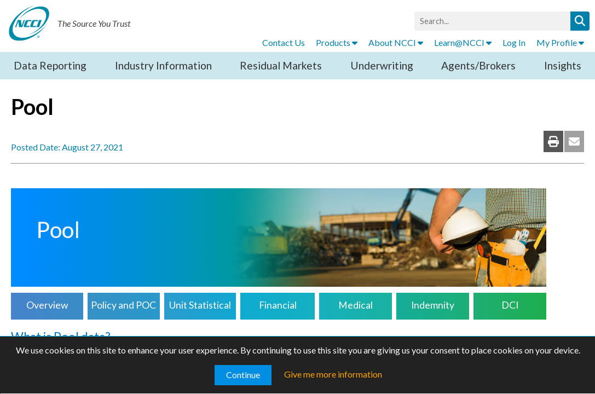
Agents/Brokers (478, 65)
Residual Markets (281, 65)
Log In (513, 42)
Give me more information (333, 374)
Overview (47, 305)
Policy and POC (123, 305)
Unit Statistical (200, 305)
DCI (509, 305)
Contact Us (283, 42)
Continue (243, 374)
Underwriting (381, 65)
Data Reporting (50, 65)
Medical (355, 305)
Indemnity (432, 305)
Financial (278, 305)
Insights (562, 65)
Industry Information (163, 65)
